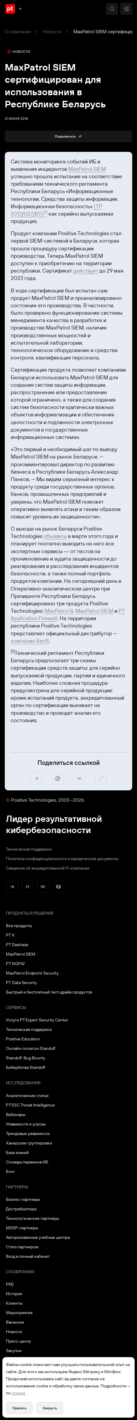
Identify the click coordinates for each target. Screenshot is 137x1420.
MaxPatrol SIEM (87, 168)
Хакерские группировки (29, 1143)
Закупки (13, 1350)
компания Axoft (30, 640)
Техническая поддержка (29, 849)
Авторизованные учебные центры (38, 1237)
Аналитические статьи (27, 1095)
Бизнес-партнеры (23, 1199)
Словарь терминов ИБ (27, 1162)
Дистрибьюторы (21, 1209)
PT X (10, 935)
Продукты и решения (29, 913)
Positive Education (23, 1039)
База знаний (17, 1152)
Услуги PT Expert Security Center (37, 1020)
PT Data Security (21, 982)
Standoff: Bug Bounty (25, 1058)
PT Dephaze (17, 944)
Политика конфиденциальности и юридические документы (62, 858)
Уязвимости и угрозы (26, 1124)
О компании (18, 31)
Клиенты (14, 1303)
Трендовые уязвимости (28, 1133)
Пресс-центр (18, 1341)
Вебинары (15, 1114)
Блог (10, 1171)
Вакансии (15, 1322)
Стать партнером (22, 1246)
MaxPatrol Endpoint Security (32, 973)
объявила (55, 536)
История (14, 1293)
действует (85, 270)
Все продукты (19, 925)
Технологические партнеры (32, 1218)
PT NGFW (15, 963)
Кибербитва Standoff (25, 1067)
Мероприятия (19, 1312)
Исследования (23, 1082)
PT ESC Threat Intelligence (30, 1105)
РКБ (10, 1284)
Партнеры (17, 1187)
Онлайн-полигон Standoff (30, 1048)
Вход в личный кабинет (28, 1256)
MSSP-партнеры (22, 1227)
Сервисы (16, 1007)
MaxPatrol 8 (59, 610)
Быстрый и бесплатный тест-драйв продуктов (49, 992)
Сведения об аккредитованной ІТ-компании (47, 868)
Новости (52, 31)
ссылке (18, 1393)
